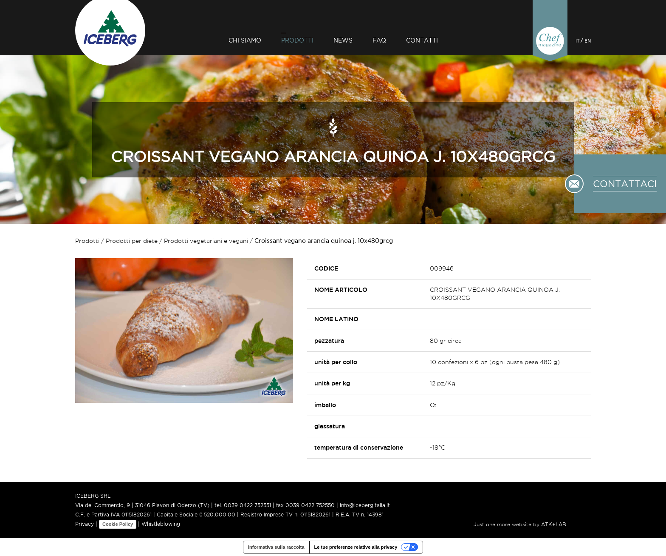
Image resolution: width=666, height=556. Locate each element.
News (343, 40)
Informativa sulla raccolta (276, 547)
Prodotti (297, 40)
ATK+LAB (553, 524)
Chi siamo (245, 40)
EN (587, 40)
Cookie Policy (117, 524)
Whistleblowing (160, 524)
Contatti (422, 40)
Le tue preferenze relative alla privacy (356, 547)
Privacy (84, 524)
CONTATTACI (625, 184)
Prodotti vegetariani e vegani (206, 240)
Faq (379, 40)
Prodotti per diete (132, 240)
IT (577, 40)
